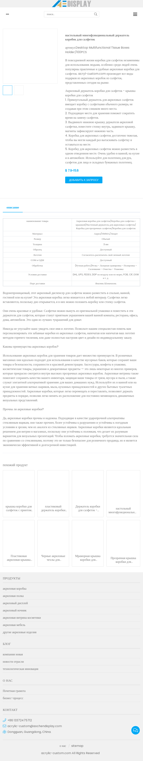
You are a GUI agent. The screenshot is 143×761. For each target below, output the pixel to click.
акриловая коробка (14, 588)
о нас (63, 746)
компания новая (13, 654)
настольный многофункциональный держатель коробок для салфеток (123, 510)
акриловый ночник (14, 610)
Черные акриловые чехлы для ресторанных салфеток (53, 558)
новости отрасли (13, 661)
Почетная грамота (14, 691)
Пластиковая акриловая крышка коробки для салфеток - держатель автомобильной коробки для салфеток (19, 558)
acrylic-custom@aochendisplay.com (34, 726)
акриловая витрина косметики (22, 618)
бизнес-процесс (13, 698)
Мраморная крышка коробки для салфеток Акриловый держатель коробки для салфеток (87, 558)
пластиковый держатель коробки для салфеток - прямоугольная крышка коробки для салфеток (53, 508)
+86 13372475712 (19, 720)
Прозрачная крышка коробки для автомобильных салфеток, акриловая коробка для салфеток (123, 560)
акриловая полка (13, 596)
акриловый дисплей (15, 603)
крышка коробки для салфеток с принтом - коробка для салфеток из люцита (19, 508)
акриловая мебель (14, 625)
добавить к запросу (83, 179)
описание (13, 207)
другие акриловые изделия (19, 632)
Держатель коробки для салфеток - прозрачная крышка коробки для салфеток (87, 508)
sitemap (77, 746)
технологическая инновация (20, 669)
